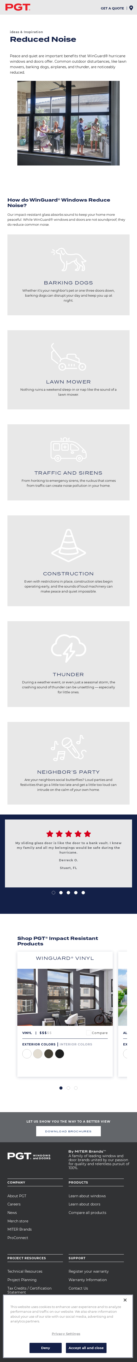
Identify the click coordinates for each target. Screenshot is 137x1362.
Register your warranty (89, 1271)
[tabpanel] (68, 856)
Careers (14, 1204)
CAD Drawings (20, 1301)
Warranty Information (88, 1280)
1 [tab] (53, 892)
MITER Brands (19, 1229)
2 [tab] (61, 892)
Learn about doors (84, 1204)
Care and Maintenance (88, 1297)
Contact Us (78, 1288)
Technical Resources (24, 1271)
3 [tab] (68, 892)
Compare (100, 1033)
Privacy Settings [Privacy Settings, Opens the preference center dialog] (66, 1344)
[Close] (125, 1310)
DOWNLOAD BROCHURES (68, 1131)
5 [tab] (83, 892)
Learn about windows (87, 1196)
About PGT (16, 1196)
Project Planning (22, 1280)
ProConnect (17, 1238)
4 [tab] (76, 892)
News (12, 1213)
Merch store (17, 1221)
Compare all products (87, 1213)
